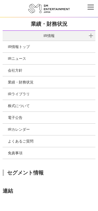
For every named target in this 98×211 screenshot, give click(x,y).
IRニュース (17, 58)
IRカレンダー (19, 129)
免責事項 (15, 153)
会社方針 (15, 70)
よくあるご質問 (20, 141)
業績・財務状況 (20, 82)
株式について (19, 106)
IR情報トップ (19, 47)
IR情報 (49, 36)
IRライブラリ (19, 94)
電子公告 (15, 117)
